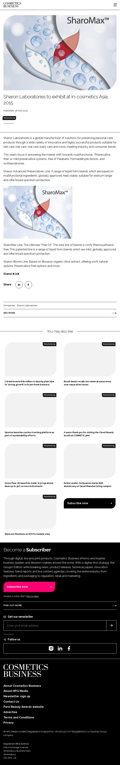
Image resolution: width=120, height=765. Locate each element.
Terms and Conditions (18, 717)
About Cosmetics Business (22, 685)
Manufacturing (9, 118)
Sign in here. (32, 596)
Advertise (10, 712)
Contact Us (11, 701)
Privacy (8, 722)
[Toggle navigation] (115, 4)
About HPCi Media (15, 691)
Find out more (12, 605)
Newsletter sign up (16, 696)
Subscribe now (77, 503)
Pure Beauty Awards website (23, 706)
